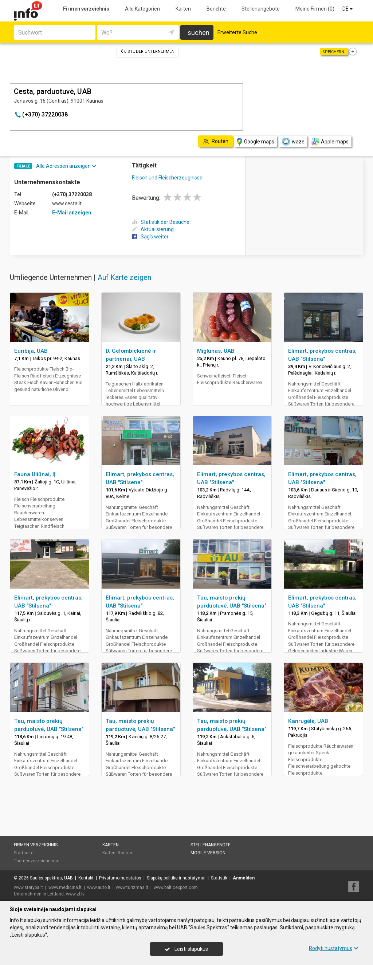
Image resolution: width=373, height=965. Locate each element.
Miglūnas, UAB (216, 351)
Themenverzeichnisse (36, 860)
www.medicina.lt (65, 887)
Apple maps (330, 142)
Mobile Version (208, 852)
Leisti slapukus (186, 949)
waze (293, 141)
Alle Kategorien (142, 9)
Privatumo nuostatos (120, 878)
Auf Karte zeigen (124, 277)
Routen (125, 852)
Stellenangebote (261, 9)
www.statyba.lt (28, 887)
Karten (183, 9)
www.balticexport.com (176, 887)
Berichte (216, 9)
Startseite (24, 852)
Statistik (219, 878)
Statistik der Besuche (160, 222)
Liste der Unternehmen (147, 51)
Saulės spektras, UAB (51, 878)
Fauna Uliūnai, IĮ (34, 474)
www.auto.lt (98, 887)
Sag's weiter (150, 237)
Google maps (255, 142)
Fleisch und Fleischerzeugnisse (167, 178)
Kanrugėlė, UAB (308, 721)
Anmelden (244, 878)
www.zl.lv (75, 894)
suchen (198, 32)
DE (348, 9)
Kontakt (86, 878)
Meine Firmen (314, 9)
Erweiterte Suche (237, 32)
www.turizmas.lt (132, 887)
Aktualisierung (153, 229)
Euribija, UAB (31, 351)
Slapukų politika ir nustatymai (176, 878)
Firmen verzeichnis (86, 9)
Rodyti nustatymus (333, 948)
